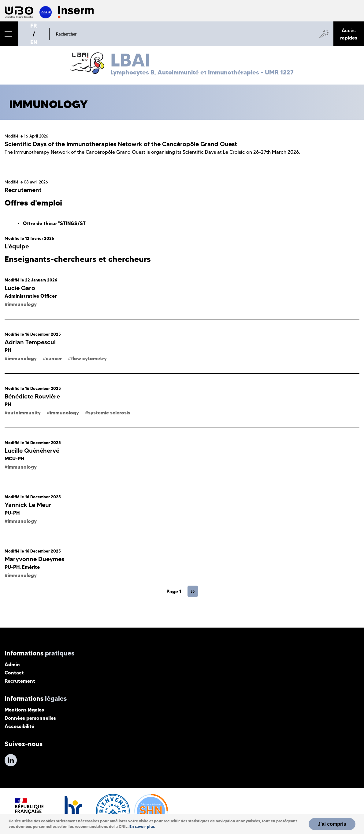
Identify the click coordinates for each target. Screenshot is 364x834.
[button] (9, 33)
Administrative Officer (31, 296)
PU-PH (12, 513)
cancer (54, 358)
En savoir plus (142, 826)
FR (33, 25)
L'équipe (17, 246)
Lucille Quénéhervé (32, 450)
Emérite (31, 567)
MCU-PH (14, 458)
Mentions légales (24, 710)
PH (8, 350)
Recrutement (23, 190)
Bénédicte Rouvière (32, 396)
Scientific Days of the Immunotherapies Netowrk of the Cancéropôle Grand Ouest (121, 144)
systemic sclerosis (109, 412)
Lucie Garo (20, 288)
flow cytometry (89, 358)
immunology (22, 304)
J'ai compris (332, 824)
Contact (14, 673)
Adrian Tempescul (30, 342)
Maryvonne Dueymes (34, 559)
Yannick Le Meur (28, 504)
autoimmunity (24, 412)
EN (33, 42)
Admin (12, 664)
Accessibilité (19, 726)
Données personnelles (30, 718)
